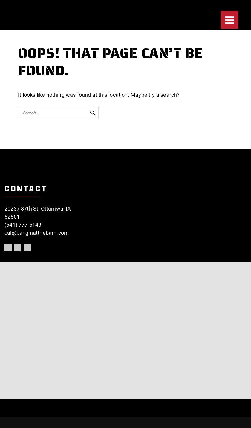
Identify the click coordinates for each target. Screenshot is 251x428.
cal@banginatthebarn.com (36, 233)
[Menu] (229, 20)
